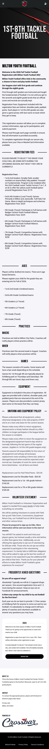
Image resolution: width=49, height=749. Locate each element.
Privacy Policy (23, 745)
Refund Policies (10, 745)
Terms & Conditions (37, 745)
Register (24, 656)
